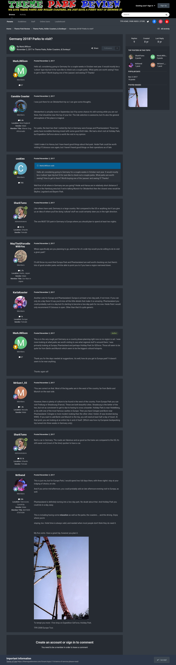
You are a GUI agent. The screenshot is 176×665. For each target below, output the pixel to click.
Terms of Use (11, 661)
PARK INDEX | (134, 21)
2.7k (21, 271)
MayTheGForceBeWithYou (20, 245)
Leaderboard (60, 22)
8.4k (21, 120)
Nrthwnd (20, 475)
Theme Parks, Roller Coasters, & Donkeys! (52, 49)
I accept (162, 660)
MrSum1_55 (20, 382)
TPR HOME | (124, 21)
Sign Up (163, 6)
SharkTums (20, 202)
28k (20, 499)
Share (94, 48)
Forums (10, 22)
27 (21, 85)
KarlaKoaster (20, 292)
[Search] (136, 14)
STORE (142, 21)
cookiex (20, 158)
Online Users (45, 22)
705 (20, 183)
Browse (12, 16)
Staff (33, 22)
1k (21, 316)
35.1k (20, 227)
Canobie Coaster (20, 96)
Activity (23, 15)
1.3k (21, 407)
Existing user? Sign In (145, 6)
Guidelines (22, 22)
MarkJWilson (25, 47)
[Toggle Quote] (38, 165)
